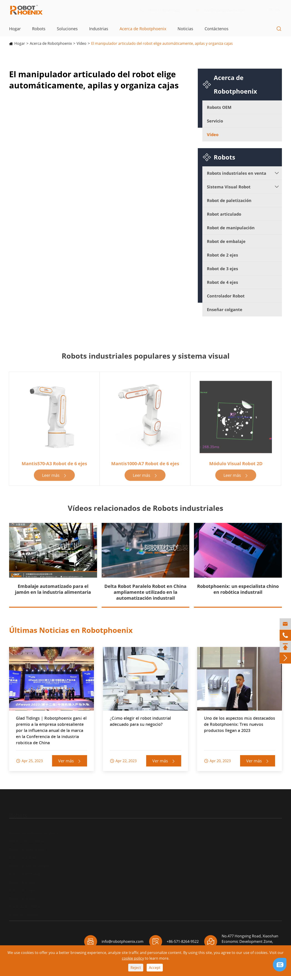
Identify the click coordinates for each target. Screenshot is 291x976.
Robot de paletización (229, 200)
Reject (135, 967)
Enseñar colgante (224, 309)
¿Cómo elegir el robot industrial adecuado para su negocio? (140, 721)
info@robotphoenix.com (224, 10)
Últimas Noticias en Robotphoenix (71, 630)
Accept (155, 967)
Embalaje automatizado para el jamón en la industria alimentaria (53, 589)
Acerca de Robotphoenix (143, 28)
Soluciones (67, 28)
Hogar (15, 28)
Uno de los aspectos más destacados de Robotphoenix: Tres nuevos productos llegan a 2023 (239, 724)
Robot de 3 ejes (222, 268)
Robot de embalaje (226, 241)
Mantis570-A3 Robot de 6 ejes (54, 465)
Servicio (215, 121)
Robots (38, 28)
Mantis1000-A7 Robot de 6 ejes (145, 465)
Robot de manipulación (231, 227)
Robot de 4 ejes (222, 282)
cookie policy (133, 958)
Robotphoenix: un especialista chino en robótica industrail (238, 589)
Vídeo (81, 43)
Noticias (185, 28)
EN (273, 9)
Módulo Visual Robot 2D (236, 465)
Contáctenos (216, 28)
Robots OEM (219, 107)
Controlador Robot (226, 296)
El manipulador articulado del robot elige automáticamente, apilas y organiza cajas (162, 43)
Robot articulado (224, 214)
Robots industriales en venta (236, 173)
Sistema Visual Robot (229, 187)
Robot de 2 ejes (222, 255)
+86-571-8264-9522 (163, 10)
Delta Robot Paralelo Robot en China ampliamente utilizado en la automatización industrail (145, 592)
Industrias (98, 28)
